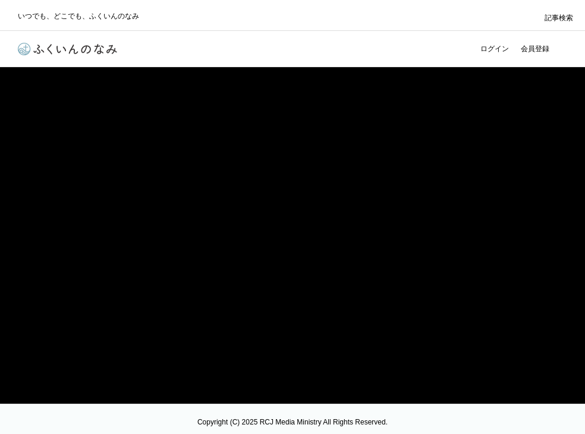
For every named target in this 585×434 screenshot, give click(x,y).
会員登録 (535, 49)
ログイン (494, 49)
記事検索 (559, 18)
